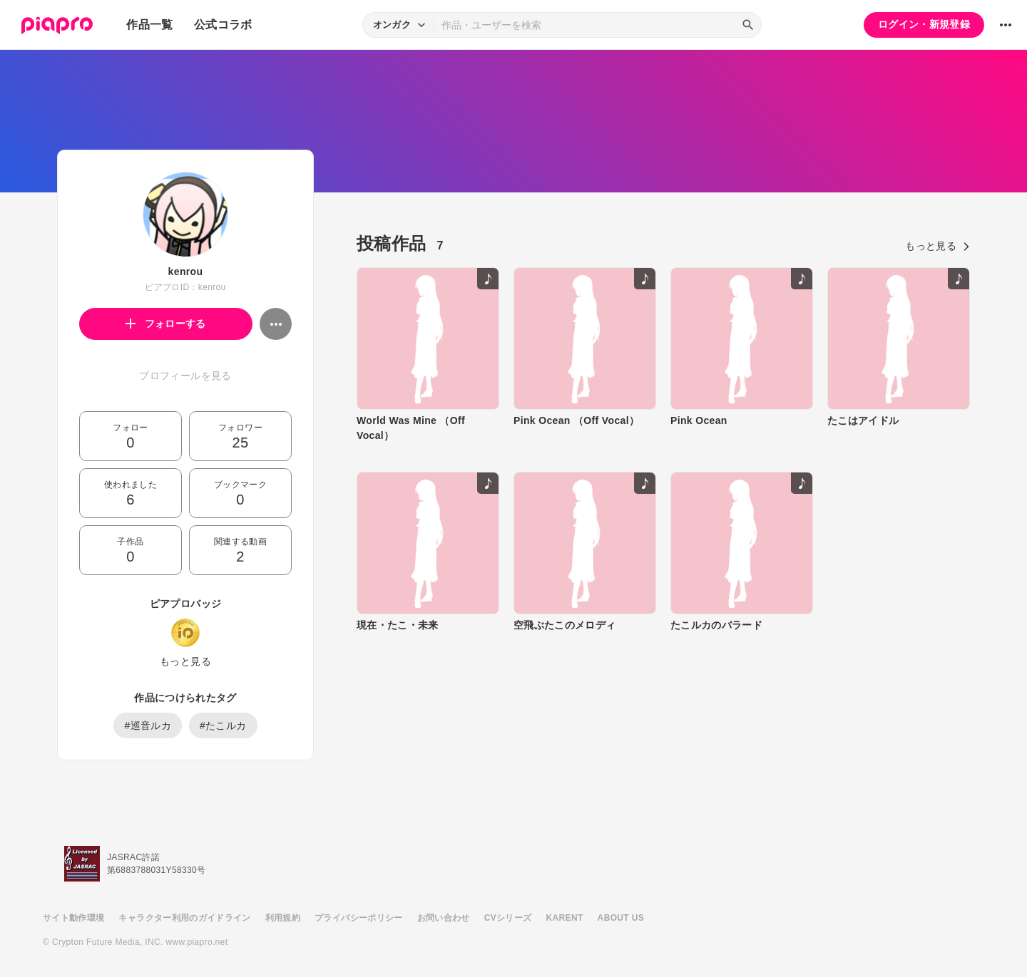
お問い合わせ (443, 918)
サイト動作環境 (73, 918)
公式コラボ (223, 25)
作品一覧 (149, 25)
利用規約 (282, 918)
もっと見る (185, 661)
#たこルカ (223, 725)
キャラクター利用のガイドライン (184, 918)
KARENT (564, 918)
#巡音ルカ (147, 725)
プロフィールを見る (185, 375)
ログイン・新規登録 (924, 24)
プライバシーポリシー (359, 918)
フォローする (166, 323)
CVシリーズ (508, 918)
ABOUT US (621, 918)
